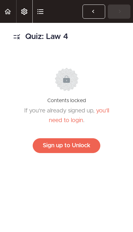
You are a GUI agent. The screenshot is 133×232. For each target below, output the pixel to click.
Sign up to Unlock (66, 146)
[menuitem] (24, 11)
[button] (8, 11)
